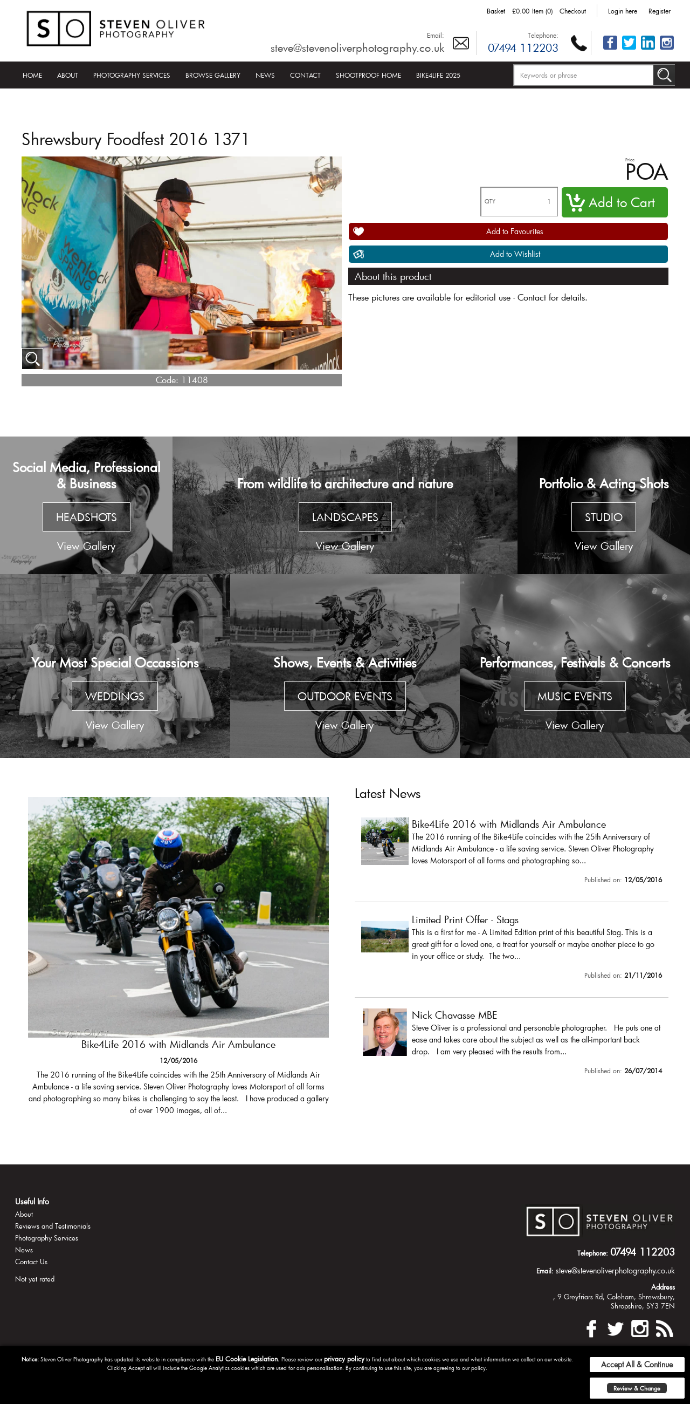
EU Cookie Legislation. (248, 1358)
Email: (435, 35)
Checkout (573, 10)
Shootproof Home (368, 75)
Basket (496, 10)
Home (32, 75)
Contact (305, 75)
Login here (622, 10)
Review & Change (636, 1388)
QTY (490, 201)
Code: (167, 379)
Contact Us (31, 1261)
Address (663, 1287)
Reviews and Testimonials (53, 1226)
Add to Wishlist (515, 254)
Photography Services (131, 75)
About (67, 75)
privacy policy (344, 1358)
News (265, 75)
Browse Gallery (212, 75)
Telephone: (543, 35)
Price (629, 159)
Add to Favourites (514, 231)
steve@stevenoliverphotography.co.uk (357, 47)
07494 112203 (523, 47)
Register (659, 10)
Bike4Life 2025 (438, 75)
